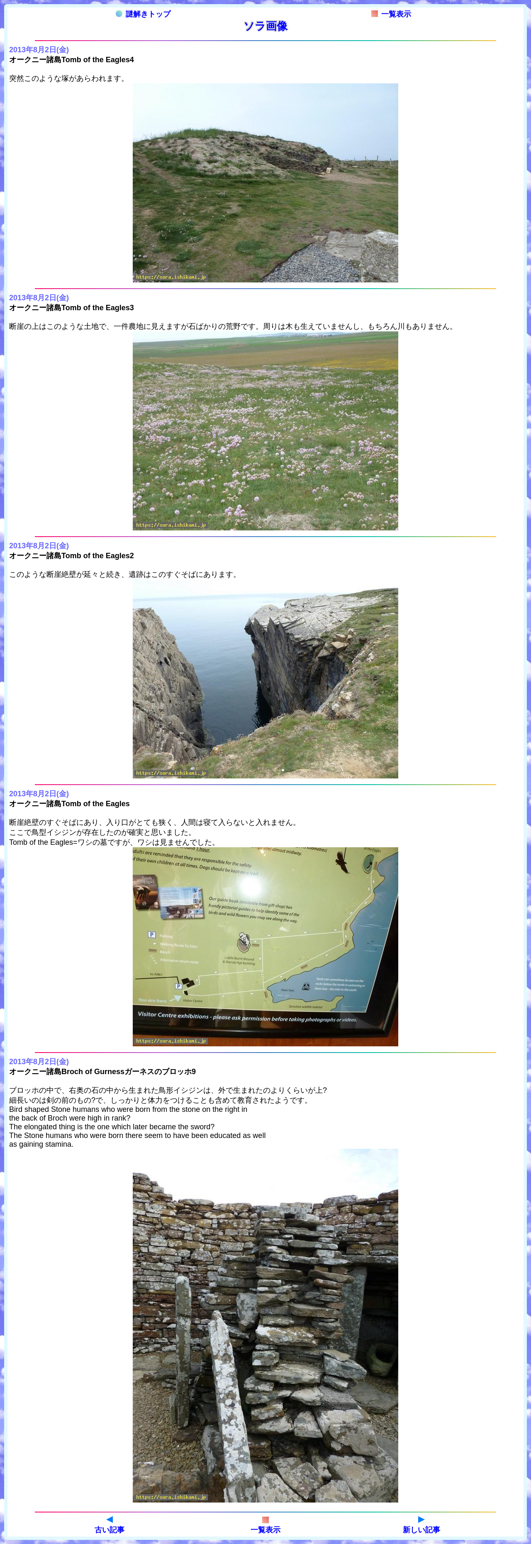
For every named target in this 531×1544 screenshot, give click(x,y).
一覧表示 (391, 14)
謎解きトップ (143, 14)
